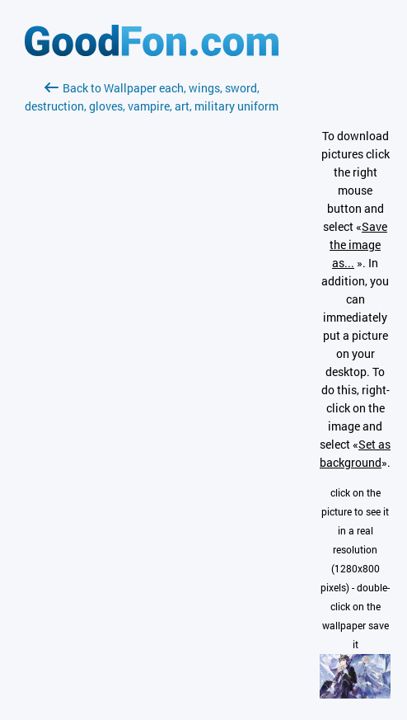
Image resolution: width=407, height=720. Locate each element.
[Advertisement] (151, 311)
